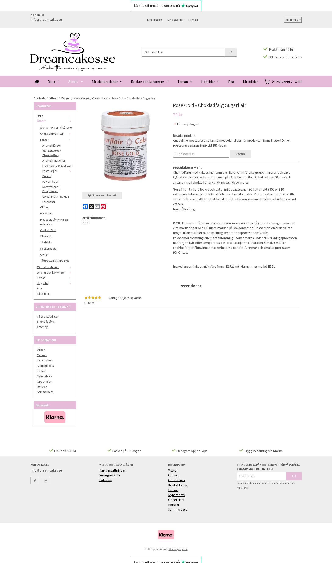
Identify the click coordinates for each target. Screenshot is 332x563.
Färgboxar (48, 202)
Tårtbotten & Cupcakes (54, 261)
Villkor (41, 350)
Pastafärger (57, 171)
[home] (36, 81)
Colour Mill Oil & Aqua (55, 196)
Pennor (46, 176)
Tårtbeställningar (47, 316)
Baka (54, 81)
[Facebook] (85, 206)
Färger (56, 140)
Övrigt (44, 254)
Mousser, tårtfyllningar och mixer (54, 222)
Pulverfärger (50, 181)
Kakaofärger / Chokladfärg (51, 153)
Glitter (44, 207)
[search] (231, 52)
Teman (185, 81)
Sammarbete (45, 392)
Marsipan (46, 213)
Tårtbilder (250, 81)
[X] (91, 206)
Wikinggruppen (178, 549)
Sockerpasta (48, 248)
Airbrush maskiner (53, 160)
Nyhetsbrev (44, 376)
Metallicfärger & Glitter (56, 165)
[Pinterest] (103, 206)
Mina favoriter (175, 19)
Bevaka (241, 154)
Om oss (42, 355)
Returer (42, 387)
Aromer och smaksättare (56, 127)
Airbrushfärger (51, 145)
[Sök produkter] (183, 52)
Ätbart (75, 81)
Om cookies (44, 360)
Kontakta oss (154, 19)
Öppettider (44, 381)
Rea (231, 81)
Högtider (210, 81)
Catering (42, 327)
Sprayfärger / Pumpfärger (50, 189)
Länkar (41, 371)
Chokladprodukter (56, 134)
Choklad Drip (48, 230)
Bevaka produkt (184, 135)
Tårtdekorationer (107, 81)
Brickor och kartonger (150, 81)
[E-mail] (97, 206)
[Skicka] (294, 476)
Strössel (45, 236)
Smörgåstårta (46, 322)
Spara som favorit (102, 195)
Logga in (193, 19)
